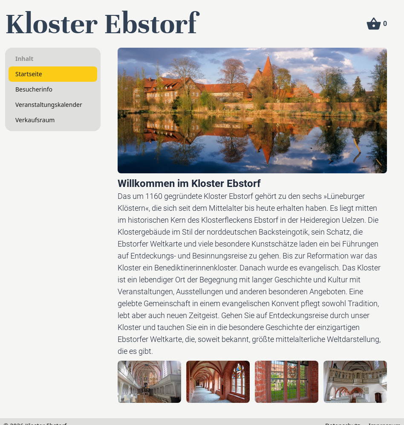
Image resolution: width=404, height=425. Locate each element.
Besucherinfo (33, 89)
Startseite (28, 74)
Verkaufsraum (35, 120)
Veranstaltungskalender (48, 105)
